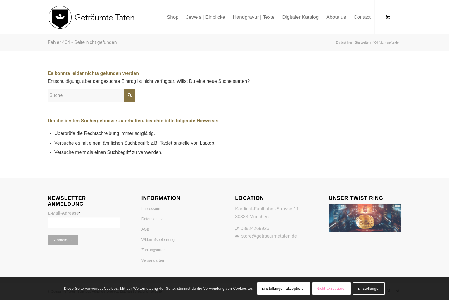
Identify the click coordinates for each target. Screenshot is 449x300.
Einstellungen (369, 289)
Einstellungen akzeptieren (283, 289)
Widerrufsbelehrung (158, 239)
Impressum (150, 208)
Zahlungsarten (153, 250)
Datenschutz (152, 219)
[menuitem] (172, 17)
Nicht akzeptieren (332, 289)
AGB (145, 229)
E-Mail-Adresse (64, 213)
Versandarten (152, 260)
